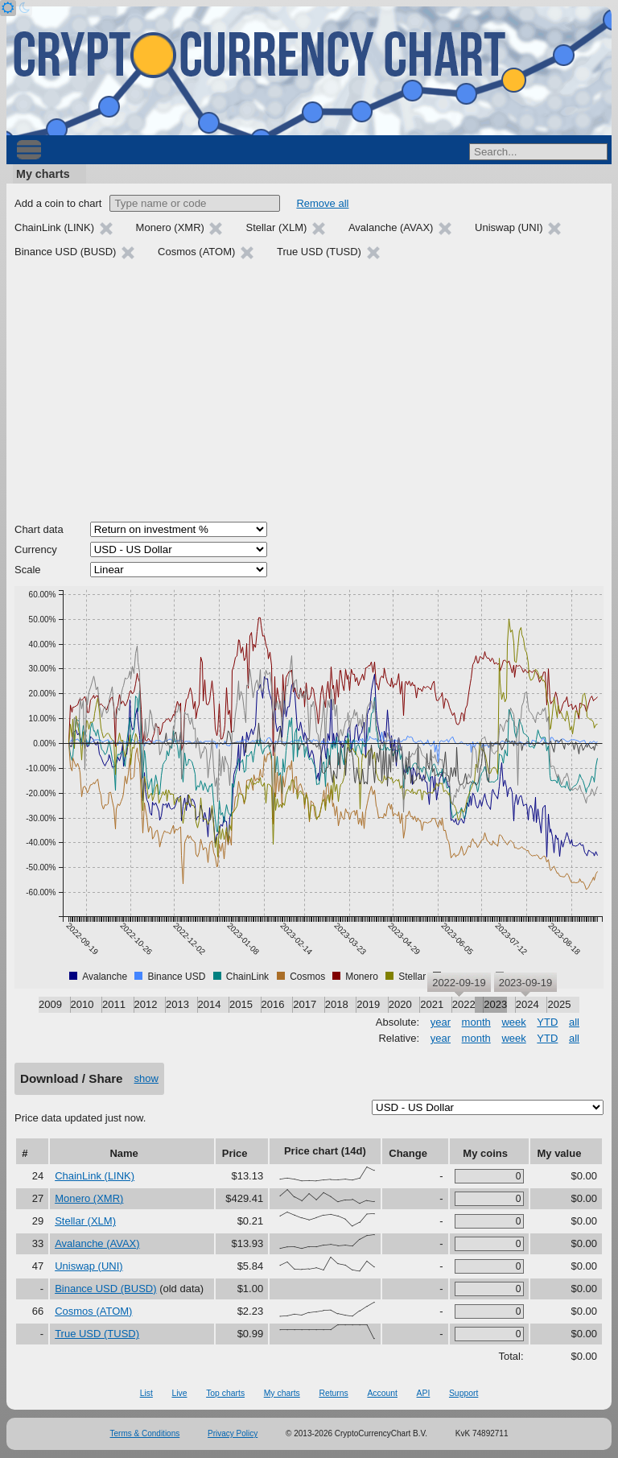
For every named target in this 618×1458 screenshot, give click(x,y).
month (476, 1022)
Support (463, 1393)
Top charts (225, 1393)
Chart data (39, 529)
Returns (333, 1393)
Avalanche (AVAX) (97, 1243)
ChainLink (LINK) (94, 1176)
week (513, 1022)
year (441, 1022)
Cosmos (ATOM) (93, 1311)
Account (382, 1393)
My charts (43, 173)
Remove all (322, 203)
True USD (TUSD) (97, 1334)
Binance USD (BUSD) (105, 1288)
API (424, 1393)
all (574, 1022)
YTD (547, 1022)
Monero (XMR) (89, 1198)
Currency (35, 549)
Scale (27, 570)
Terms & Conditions (145, 1433)
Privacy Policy (233, 1433)
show (146, 1078)
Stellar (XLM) (85, 1221)
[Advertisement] (309, 393)
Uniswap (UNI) (89, 1266)
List (146, 1393)
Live (179, 1393)
